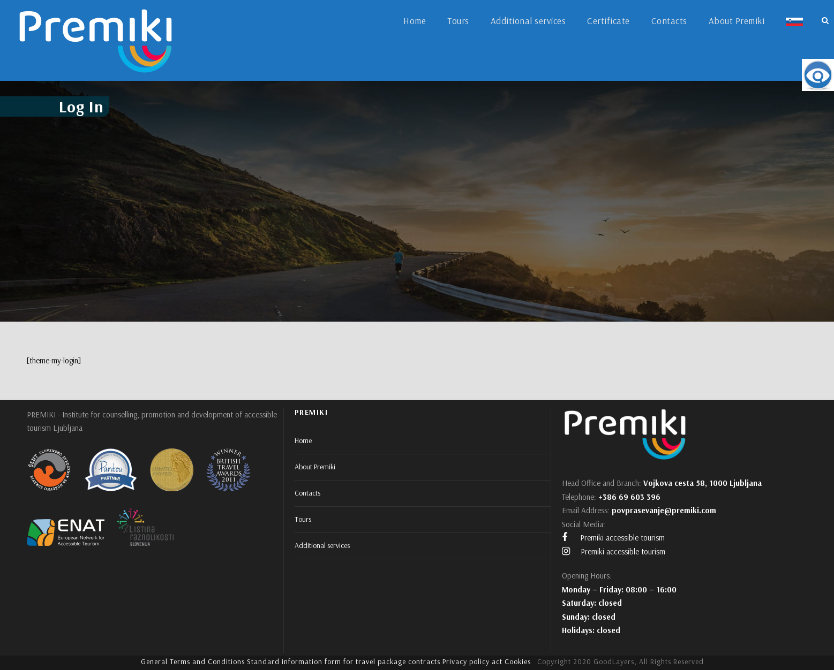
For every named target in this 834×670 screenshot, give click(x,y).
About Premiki (737, 20)
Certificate (608, 20)
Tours (458, 20)
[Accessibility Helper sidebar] (818, 75)
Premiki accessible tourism (613, 537)
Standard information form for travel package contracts (343, 661)
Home (414, 20)
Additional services (528, 20)
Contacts (669, 20)
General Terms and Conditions (193, 661)
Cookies (518, 661)
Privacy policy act (472, 661)
